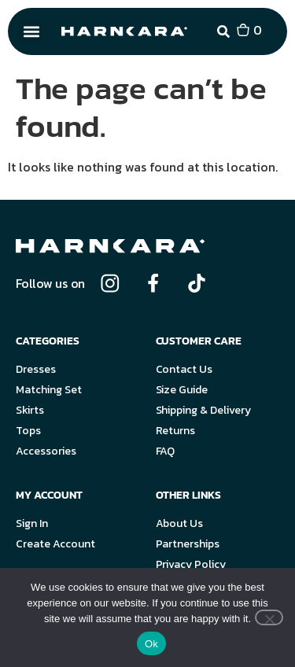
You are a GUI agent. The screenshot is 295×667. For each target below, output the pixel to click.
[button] (32, 32)
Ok (151, 644)
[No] (269, 617)
